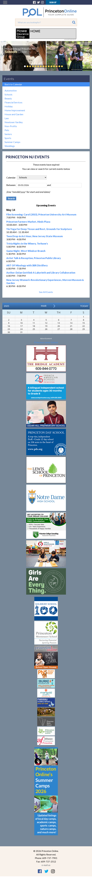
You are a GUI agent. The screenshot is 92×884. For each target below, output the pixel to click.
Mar (43, 305)
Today (84, 305)
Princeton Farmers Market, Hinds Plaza (28, 221)
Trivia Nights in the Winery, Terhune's (27, 243)
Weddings (10, 146)
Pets (7, 130)
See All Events (46, 292)
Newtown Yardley (14, 122)
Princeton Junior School (46, 342)
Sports (8, 138)
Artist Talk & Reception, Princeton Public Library (33, 258)
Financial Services (13, 102)
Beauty (8, 98)
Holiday (9, 106)
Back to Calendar (13, 84)
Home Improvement (15, 110)
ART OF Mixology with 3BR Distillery (27, 265)
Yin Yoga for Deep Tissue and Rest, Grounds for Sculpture (39, 229)
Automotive (11, 90)
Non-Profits (11, 126)
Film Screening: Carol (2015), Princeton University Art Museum (41, 214)
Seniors (8, 134)
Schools (8, 94)
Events (9, 79)
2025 (6, 305)
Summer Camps (12, 142)
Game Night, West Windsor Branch (25, 250)
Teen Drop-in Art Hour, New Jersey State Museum (34, 236)
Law (7, 118)
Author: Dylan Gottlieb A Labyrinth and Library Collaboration (40, 272)
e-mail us (46, 865)
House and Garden (14, 114)
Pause (66, 66)
